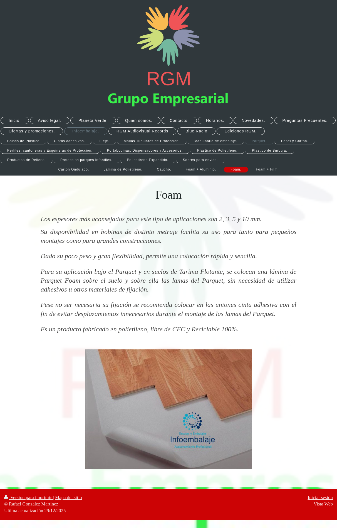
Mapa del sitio (68, 497)
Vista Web (323, 504)
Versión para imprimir (28, 497)
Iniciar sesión (320, 497)
